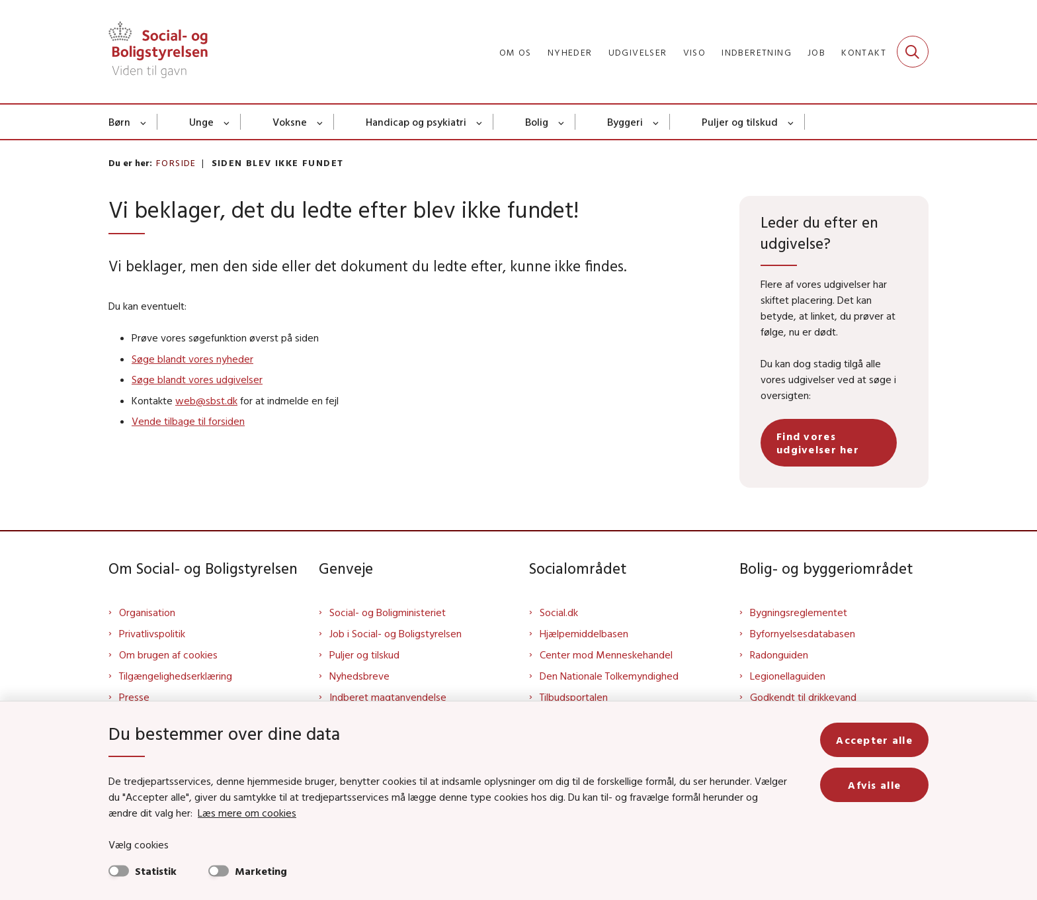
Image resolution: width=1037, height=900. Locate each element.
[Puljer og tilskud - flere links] (791, 122)
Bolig (536, 121)
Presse (134, 696)
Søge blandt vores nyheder (192, 358)
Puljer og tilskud (740, 121)
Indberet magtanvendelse (387, 696)
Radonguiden (779, 654)
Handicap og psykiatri (416, 121)
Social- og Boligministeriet (387, 612)
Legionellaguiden (787, 675)
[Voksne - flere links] (320, 122)
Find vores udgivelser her (817, 442)
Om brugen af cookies (168, 654)
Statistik (156, 871)
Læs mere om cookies (247, 812)
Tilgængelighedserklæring (175, 675)
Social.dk (559, 612)
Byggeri (625, 121)
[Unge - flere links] (227, 122)
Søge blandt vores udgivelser (197, 379)
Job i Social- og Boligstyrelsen (395, 633)
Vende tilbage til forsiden (188, 421)
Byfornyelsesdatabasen (802, 633)
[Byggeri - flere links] (656, 122)
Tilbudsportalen (574, 696)
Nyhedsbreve (359, 675)
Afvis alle (874, 784)
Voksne (289, 121)
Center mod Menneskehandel (606, 654)
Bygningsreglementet (798, 612)
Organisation (147, 612)
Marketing (261, 871)
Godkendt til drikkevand (803, 696)
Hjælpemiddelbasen (584, 633)
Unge (201, 121)
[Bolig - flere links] (561, 122)
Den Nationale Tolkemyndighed (609, 675)
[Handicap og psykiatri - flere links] (479, 122)
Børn (119, 121)
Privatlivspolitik (152, 633)
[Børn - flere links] (143, 122)
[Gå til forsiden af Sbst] (158, 51)
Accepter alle (874, 739)
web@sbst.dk (206, 400)
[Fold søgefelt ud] (913, 52)
